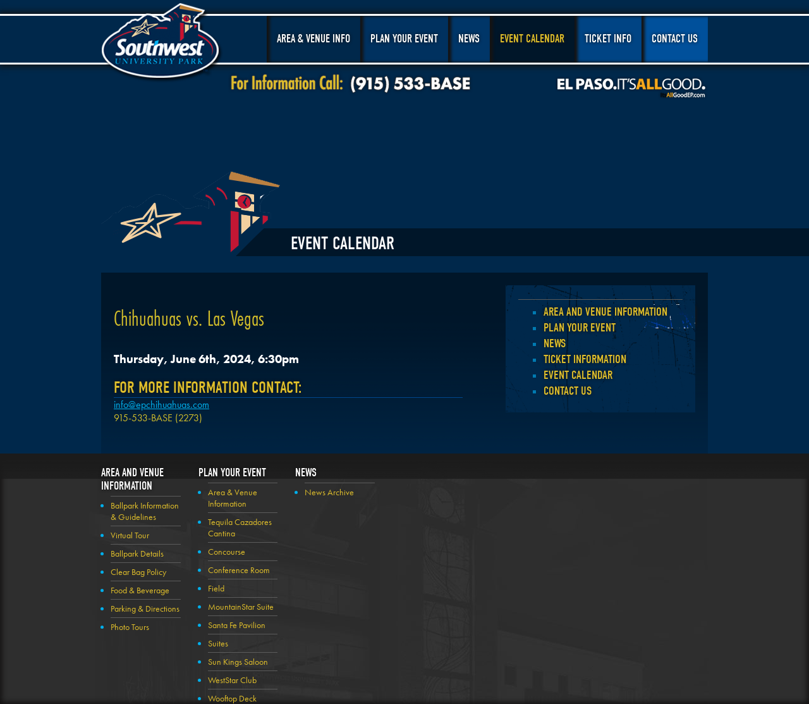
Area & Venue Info (313, 39)
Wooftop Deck (232, 698)
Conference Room (239, 570)
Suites (218, 643)
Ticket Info (608, 39)
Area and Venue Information (605, 312)
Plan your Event (580, 328)
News (469, 39)
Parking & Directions (145, 608)
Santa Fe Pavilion (236, 625)
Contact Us (675, 39)
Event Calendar (532, 39)
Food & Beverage (140, 590)
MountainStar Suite (241, 606)
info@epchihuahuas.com (161, 404)
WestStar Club (232, 680)
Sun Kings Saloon (238, 661)
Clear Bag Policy (138, 571)
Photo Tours (130, 627)
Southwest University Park (162, 43)
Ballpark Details (137, 553)
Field (216, 588)
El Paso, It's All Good (631, 88)
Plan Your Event (404, 39)
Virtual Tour (130, 535)
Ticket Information (585, 359)
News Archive (329, 492)
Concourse (226, 551)
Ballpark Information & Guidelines (145, 511)
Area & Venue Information (232, 497)
